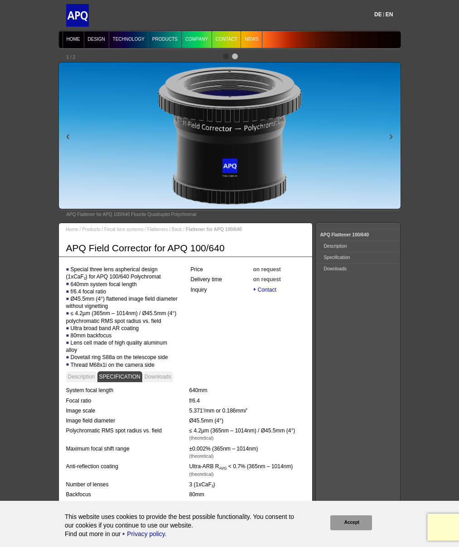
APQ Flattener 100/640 (344, 234)
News (251, 39)
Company (196, 39)
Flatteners (157, 229)
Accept (351, 522)
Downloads (158, 377)
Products (165, 39)
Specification (119, 377)
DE (378, 14)
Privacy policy (145, 534)
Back (177, 229)
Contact (226, 39)
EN (389, 14)
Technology (129, 39)
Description (81, 377)
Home (73, 39)
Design (96, 39)
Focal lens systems (124, 229)
